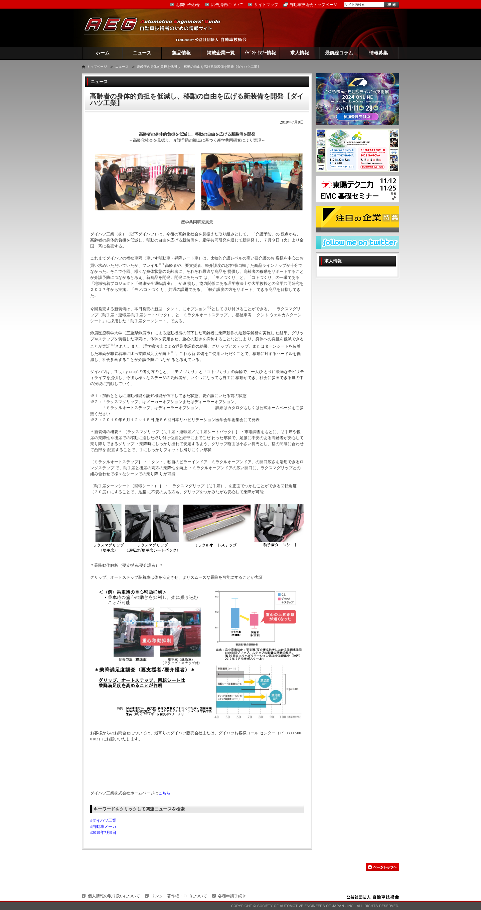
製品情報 (181, 52)
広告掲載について (227, 4)
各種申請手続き (232, 896)
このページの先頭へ (382, 867)
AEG (156, 28)
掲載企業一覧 (221, 52)
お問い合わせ (188, 4)
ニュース (142, 52)
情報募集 (378, 52)
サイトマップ (266, 4)
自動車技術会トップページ (313, 4)
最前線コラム (339, 52)
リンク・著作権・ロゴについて (179, 896)
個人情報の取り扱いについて (114, 896)
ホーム (103, 52)
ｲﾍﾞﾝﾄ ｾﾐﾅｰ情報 (260, 52)
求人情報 (299, 52)
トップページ (97, 66)
